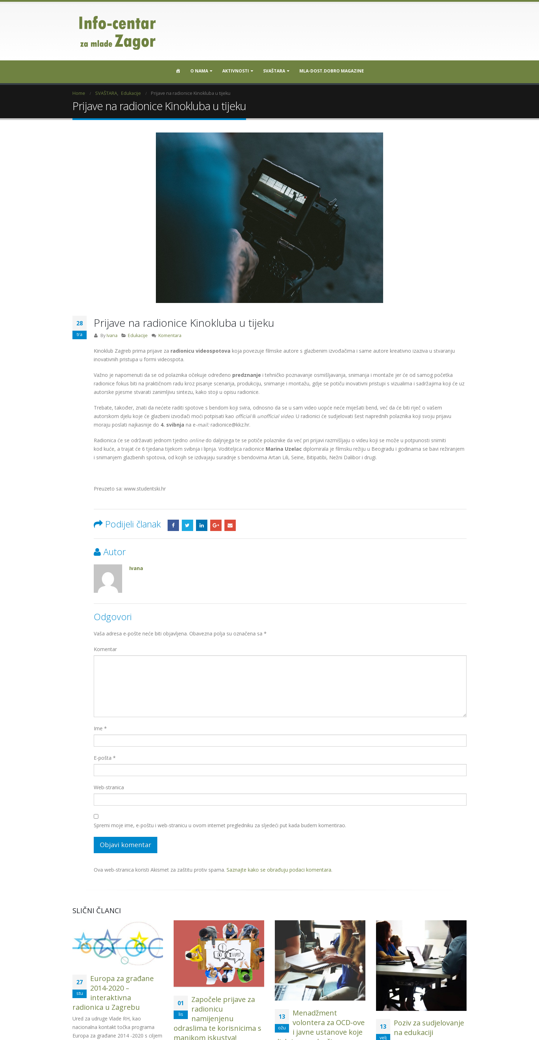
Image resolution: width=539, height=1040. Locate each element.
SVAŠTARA (274, 71)
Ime (100, 728)
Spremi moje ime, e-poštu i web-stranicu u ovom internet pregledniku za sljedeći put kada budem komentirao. (220, 825)
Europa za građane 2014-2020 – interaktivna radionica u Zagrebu (113, 993)
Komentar (105, 649)
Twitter (187, 525)
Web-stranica (109, 787)
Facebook (173, 525)
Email (230, 525)
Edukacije (138, 335)
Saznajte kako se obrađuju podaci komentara (279, 869)
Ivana (112, 335)
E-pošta (105, 757)
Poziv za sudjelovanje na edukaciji (429, 1027)
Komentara (169, 335)
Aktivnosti (235, 71)
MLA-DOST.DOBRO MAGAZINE (331, 71)
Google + (216, 525)
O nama (199, 71)
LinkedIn (201, 525)
